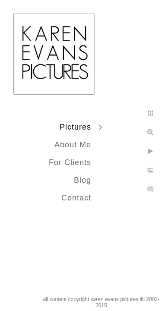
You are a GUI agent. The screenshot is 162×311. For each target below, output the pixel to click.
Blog (82, 180)
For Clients (70, 162)
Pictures (75, 127)
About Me (72, 144)
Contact (76, 198)
